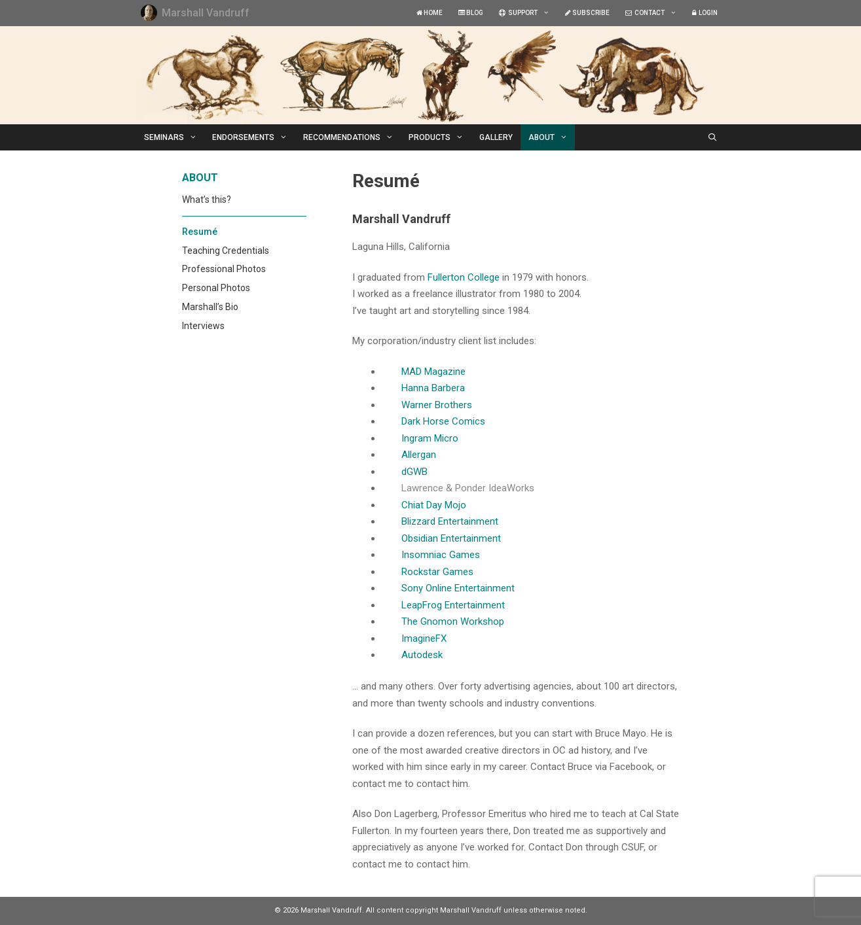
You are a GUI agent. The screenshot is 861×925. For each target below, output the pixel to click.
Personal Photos (216, 288)
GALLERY (496, 137)
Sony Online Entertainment (458, 588)
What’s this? (206, 199)
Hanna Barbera (433, 388)
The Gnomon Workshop (452, 621)
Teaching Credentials (225, 250)
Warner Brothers (436, 405)
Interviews (203, 326)
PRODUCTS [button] (440, 137)
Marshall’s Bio (210, 307)
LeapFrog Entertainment (453, 605)
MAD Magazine (433, 371)
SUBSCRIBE (587, 12)
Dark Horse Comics (443, 421)
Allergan (418, 455)
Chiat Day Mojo (433, 505)
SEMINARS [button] (174, 137)
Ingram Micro (429, 438)
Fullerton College (464, 277)
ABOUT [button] (552, 137)
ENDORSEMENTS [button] (253, 137)
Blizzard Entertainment (449, 521)
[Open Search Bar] (712, 137)
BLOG (470, 12)
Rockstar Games (437, 572)
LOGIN (705, 12)
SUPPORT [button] (528, 13)
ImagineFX (424, 638)
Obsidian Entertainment (451, 538)
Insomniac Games (440, 555)
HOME (429, 12)
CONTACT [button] (654, 13)
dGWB (414, 472)
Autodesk (422, 655)
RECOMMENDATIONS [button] (352, 137)
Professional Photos (224, 269)
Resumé (199, 231)
